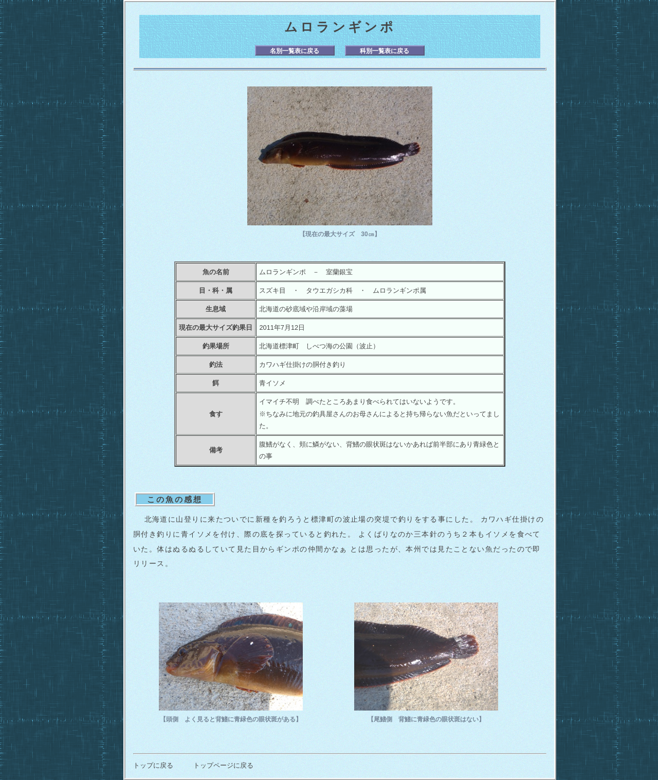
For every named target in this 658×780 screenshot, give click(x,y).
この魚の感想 (175, 499)
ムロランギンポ (340, 27)
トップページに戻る (223, 765)
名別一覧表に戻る (294, 51)
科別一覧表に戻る (384, 51)
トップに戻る (153, 765)
